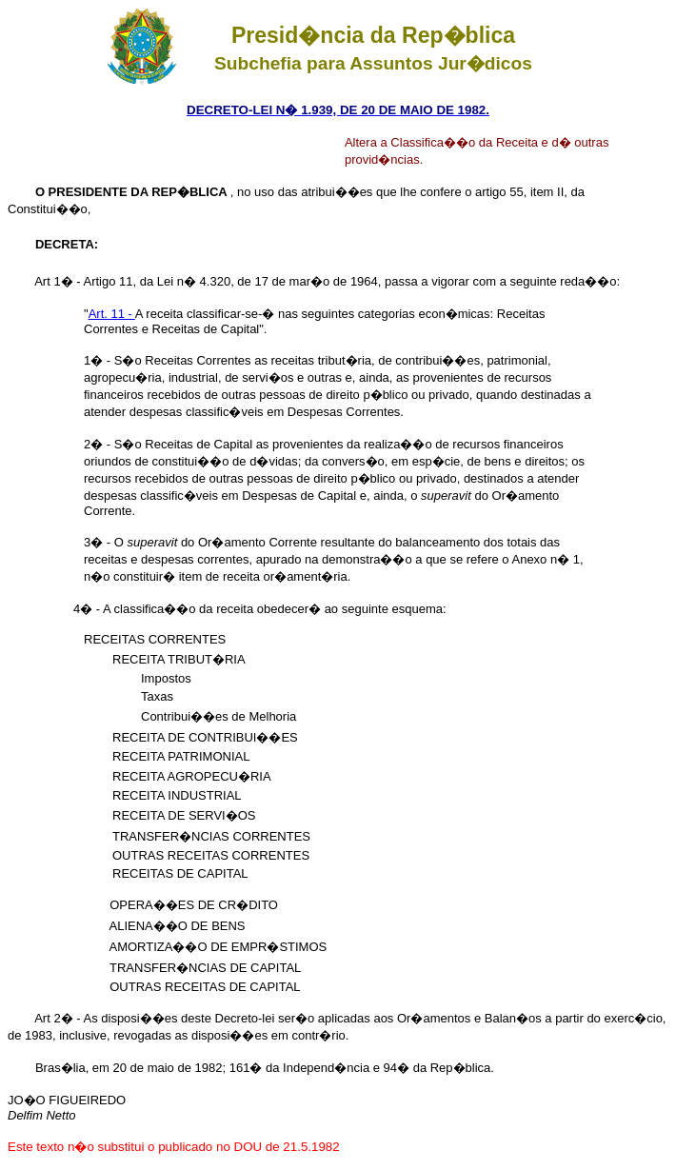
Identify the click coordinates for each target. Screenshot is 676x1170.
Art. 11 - (112, 314)
